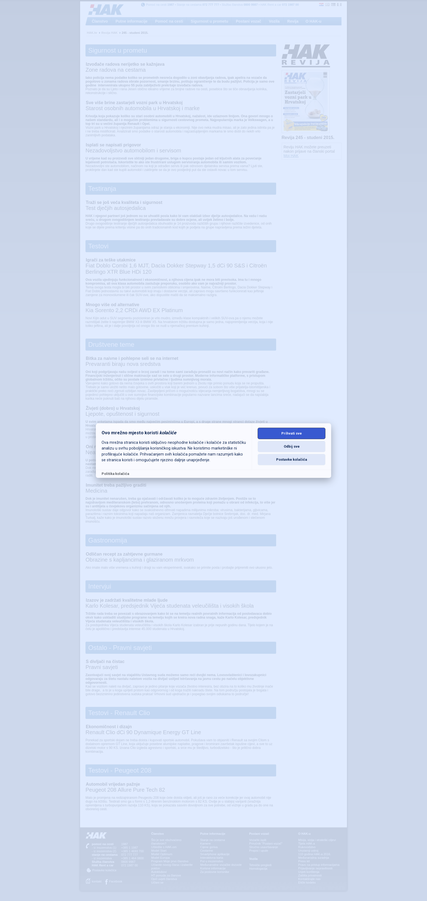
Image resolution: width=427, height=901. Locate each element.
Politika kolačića (115, 474)
